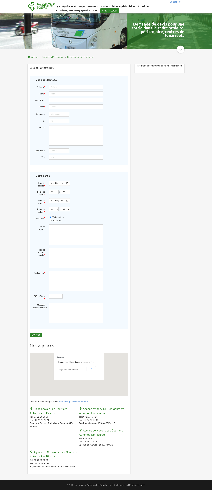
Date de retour (41, 201)
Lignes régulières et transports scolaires (76, 6)
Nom (42, 94)
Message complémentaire (40, 306)
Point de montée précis (41, 252)
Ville (43, 157)
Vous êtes (40, 100)
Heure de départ (41, 193)
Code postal (40, 151)
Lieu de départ (41, 228)
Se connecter (176, 2)
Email (42, 107)
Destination (39, 273)
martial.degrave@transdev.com (73, 401)
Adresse (41, 127)
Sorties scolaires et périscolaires (117, 6)
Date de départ (41, 184)
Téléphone (40, 114)
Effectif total (39, 297)
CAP (95, 10)
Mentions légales (137, 485)
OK (91, 369)
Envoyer (36, 335)
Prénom (41, 87)
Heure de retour (41, 210)
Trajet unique (57, 217)
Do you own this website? (68, 370)
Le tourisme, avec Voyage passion (72, 10)
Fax (43, 121)
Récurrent (56, 220)
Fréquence (40, 218)
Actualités (143, 6)
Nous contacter (109, 10)
